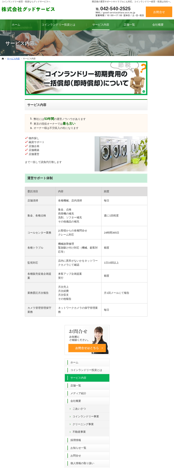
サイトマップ (143, 213)
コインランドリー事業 (151, 150)
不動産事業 (144, 166)
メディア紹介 (143, 127)
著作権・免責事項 (146, 205)
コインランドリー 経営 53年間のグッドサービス (105, 460)
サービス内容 (143, 112)
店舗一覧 (141, 119)
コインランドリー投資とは (151, 104)
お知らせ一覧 (143, 182)
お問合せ (141, 189)
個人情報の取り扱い (147, 197)
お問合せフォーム (127, 385)
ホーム (140, 96)
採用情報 (141, 174)
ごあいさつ (144, 143)
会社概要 (141, 135)
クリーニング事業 (148, 158)
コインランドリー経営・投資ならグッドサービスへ (26, 1)
